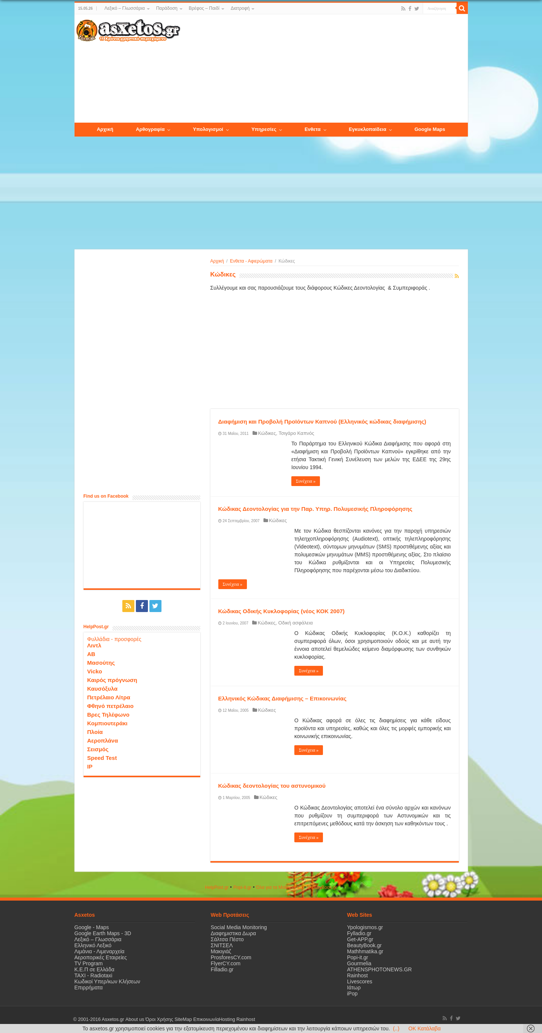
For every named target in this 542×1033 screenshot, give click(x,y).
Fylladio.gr (359, 933)
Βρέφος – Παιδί (204, 8)
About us (134, 1019)
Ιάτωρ (354, 987)
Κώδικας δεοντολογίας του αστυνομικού (272, 785)
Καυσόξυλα (102, 688)
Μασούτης (101, 662)
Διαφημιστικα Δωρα (233, 933)
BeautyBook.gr (364, 945)
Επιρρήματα (89, 987)
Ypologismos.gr (365, 927)
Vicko (94, 671)
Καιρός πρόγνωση (112, 680)
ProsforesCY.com (231, 957)
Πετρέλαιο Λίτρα (108, 697)
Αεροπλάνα (102, 740)
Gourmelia (359, 963)
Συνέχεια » (305, 481)
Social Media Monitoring (239, 927)
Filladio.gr (222, 969)
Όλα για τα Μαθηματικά (279, 887)
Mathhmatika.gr (365, 951)
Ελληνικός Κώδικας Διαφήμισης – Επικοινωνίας (282, 698)
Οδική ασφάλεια (295, 623)
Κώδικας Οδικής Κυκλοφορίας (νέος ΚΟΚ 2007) (281, 611)
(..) (396, 1028)
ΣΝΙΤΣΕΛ (222, 945)
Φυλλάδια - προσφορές (114, 639)
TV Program (89, 963)
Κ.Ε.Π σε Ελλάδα (94, 969)
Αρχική (217, 261)
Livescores (359, 981)
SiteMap (183, 1019)
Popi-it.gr (242, 887)
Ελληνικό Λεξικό (93, 945)
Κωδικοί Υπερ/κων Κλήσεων (107, 981)
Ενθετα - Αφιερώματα (251, 261)
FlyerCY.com (226, 963)
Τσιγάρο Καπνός (296, 433)
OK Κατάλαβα (424, 1028)
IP (90, 766)
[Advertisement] (324, 69)
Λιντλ (94, 645)
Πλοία (95, 732)
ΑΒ (91, 654)
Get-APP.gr (360, 939)
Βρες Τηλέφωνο (108, 714)
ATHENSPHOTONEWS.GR (379, 969)
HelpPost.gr (216, 887)
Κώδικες (267, 433)
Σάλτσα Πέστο (227, 939)
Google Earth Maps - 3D (103, 933)
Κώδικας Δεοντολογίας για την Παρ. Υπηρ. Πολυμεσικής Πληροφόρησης (315, 509)
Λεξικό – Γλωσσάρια (124, 8)
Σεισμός (98, 749)
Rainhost (357, 975)
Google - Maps (92, 927)
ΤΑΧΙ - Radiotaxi (94, 975)
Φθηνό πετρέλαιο (110, 706)
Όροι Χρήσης (159, 1019)
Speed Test (102, 758)
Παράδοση (167, 8)
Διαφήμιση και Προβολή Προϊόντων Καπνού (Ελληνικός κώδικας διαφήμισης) (322, 421)
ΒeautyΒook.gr (322, 887)
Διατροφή (240, 8)
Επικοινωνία (206, 1019)
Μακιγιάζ (221, 951)
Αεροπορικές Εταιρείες (101, 957)
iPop (352, 993)
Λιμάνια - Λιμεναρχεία (100, 951)
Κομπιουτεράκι (107, 723)
